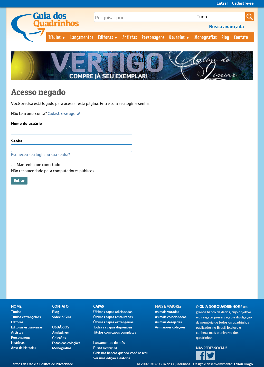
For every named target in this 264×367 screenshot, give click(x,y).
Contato (241, 37)
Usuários (179, 37)
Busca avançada (105, 348)
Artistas (129, 37)
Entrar (222, 3)
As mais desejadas (168, 322)
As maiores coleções (170, 327)
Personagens (153, 37)
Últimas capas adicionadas (113, 312)
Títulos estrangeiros (26, 317)
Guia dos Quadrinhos (220, 307)
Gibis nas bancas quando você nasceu (120, 353)
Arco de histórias (23, 348)
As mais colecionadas (170, 317)
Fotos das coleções (66, 343)
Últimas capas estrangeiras (113, 322)
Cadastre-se (243, 3)
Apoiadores (60, 333)
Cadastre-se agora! (64, 113)
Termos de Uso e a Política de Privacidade (42, 364)
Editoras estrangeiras (27, 327)
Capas (98, 306)
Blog (225, 37)
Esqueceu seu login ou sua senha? (40, 154)
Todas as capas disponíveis (113, 327)
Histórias (18, 343)
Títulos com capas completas (114, 332)
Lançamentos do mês (109, 343)
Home (16, 306)
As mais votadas (167, 312)
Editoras (108, 37)
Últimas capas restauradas (113, 317)
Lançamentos (81, 37)
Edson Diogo (243, 364)
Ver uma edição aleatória (111, 358)
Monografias (205, 37)
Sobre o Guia (61, 317)
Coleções (59, 338)
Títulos (57, 37)
